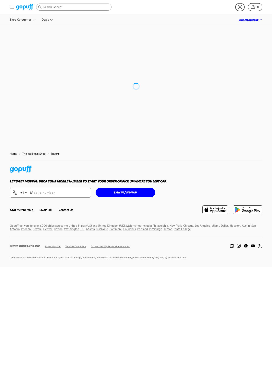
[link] (24, 7)
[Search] (75, 7)
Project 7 (153, 61)
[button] (255, 7)
